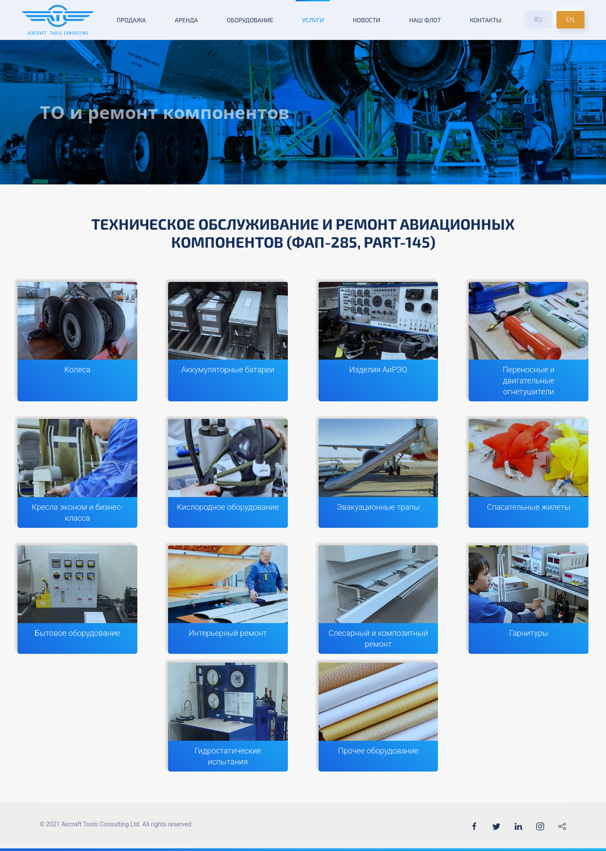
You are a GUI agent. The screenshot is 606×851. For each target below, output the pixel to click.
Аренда (186, 20)
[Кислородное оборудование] (228, 473)
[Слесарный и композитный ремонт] (378, 599)
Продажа (131, 20)
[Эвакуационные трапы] (378, 473)
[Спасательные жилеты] (528, 473)
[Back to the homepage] (58, 20)
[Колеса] (77, 342)
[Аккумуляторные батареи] (228, 342)
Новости (366, 20)
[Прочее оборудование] (378, 717)
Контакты (485, 20)
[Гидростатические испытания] (228, 717)
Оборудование (250, 20)
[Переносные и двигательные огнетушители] (528, 342)
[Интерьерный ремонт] (228, 599)
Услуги (313, 20)
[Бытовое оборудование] (77, 599)
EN (570, 19)
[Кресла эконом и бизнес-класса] (77, 473)
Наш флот (425, 20)
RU (538, 19)
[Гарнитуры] (528, 599)
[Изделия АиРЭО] (378, 342)
